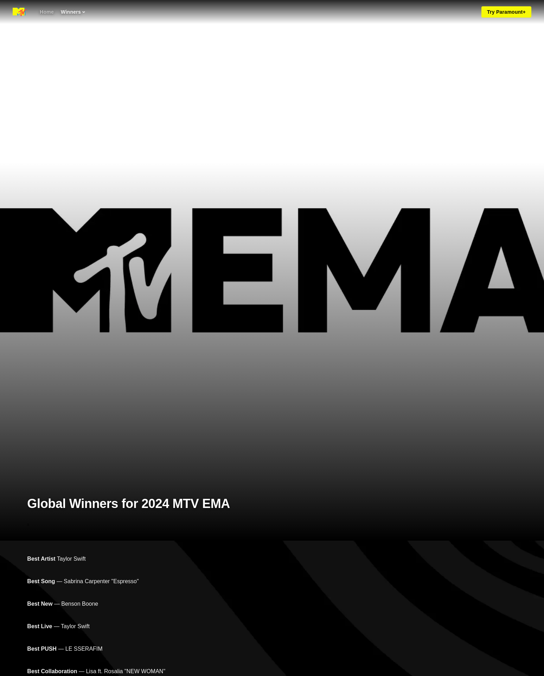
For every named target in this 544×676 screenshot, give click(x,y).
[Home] (46, 11)
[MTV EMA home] (19, 12)
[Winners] (73, 11)
